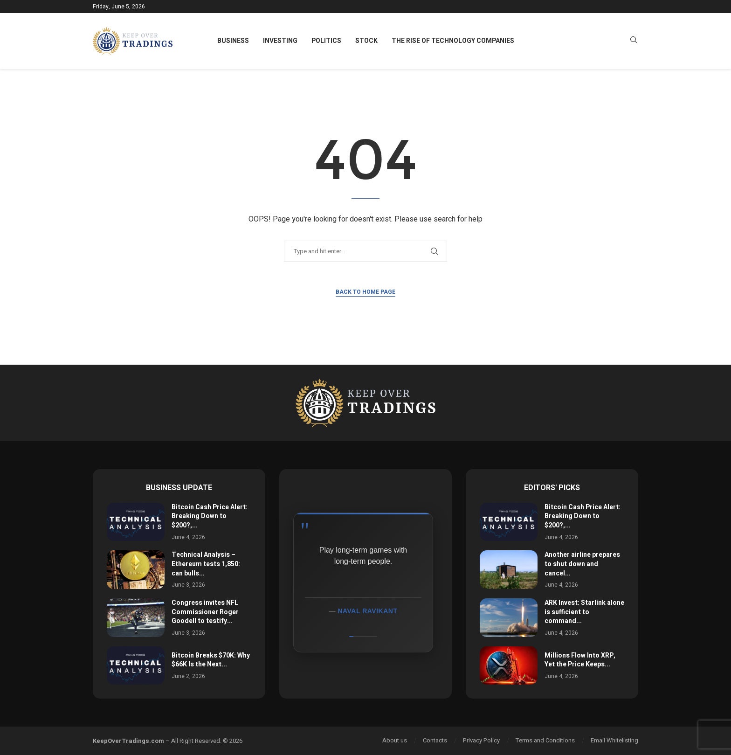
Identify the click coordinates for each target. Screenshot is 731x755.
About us (394, 740)
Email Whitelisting (614, 740)
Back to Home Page (365, 292)
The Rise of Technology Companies (453, 41)
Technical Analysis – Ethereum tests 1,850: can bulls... (206, 564)
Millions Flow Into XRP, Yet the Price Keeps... (580, 660)
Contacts (435, 740)
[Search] (633, 41)
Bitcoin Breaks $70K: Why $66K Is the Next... (211, 660)
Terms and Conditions (545, 740)
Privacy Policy (481, 740)
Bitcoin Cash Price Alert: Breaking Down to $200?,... (210, 516)
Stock (366, 41)
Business (233, 41)
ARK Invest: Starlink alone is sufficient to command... (584, 612)
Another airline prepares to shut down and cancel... (582, 564)
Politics (326, 41)
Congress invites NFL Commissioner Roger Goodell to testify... (205, 612)
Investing (280, 41)
